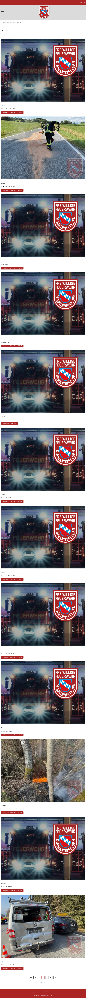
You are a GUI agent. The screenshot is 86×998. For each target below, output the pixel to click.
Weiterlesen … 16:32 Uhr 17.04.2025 (12, 735)
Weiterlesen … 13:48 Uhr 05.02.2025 (12, 968)
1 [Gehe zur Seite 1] (39, 977)
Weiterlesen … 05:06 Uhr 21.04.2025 (12, 657)
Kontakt (52, 992)
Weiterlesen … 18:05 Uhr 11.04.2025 (12, 812)
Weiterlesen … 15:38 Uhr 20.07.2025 (12, 190)
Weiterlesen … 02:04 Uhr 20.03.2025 (12, 890)
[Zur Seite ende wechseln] (55, 977)
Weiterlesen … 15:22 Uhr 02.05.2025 (12, 579)
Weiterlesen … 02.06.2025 (9, 423)
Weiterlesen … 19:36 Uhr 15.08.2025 (12, 112)
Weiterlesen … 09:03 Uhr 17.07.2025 (12, 268)
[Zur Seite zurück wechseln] (35, 977)
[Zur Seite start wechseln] (31, 977)
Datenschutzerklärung (44, 992)
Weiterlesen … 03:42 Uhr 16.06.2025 (12, 346)
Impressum (35, 992)
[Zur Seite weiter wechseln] (51, 977)
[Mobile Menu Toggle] (2, 12)
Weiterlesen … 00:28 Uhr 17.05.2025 (12, 501)
